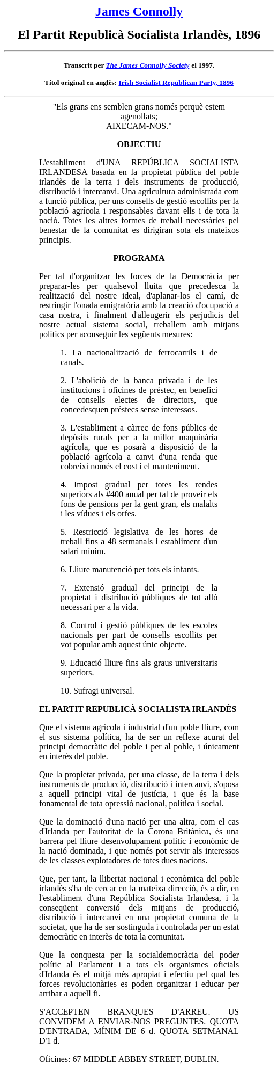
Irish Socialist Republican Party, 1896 (176, 82)
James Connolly (139, 11)
